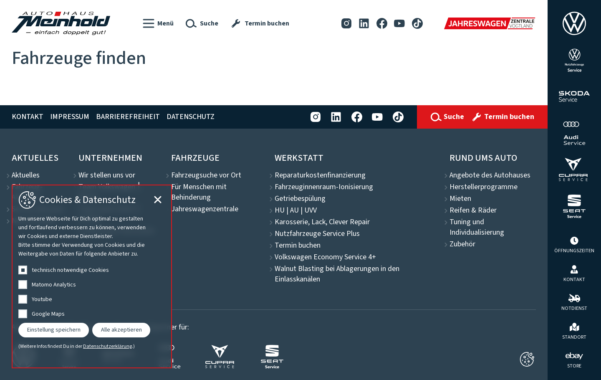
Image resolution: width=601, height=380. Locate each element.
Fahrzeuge (195, 158)
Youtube (42, 299)
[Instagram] (346, 23)
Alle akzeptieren (121, 330)
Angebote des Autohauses (489, 175)
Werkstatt (299, 158)
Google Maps (48, 314)
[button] (158, 23)
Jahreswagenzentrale (204, 209)
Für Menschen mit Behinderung (199, 192)
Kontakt (27, 116)
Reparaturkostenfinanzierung (320, 175)
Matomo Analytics (54, 285)
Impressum (69, 116)
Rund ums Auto (483, 158)
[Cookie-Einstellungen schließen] (527, 359)
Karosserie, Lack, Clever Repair (322, 222)
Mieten (460, 199)
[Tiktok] (417, 23)
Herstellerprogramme (483, 187)
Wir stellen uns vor (106, 175)
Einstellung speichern (54, 330)
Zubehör (462, 244)
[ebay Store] (574, 359)
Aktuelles (35, 158)
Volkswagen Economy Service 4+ (325, 257)
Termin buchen (298, 246)
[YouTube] (399, 23)
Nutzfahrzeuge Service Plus (317, 234)
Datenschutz (191, 116)
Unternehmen (110, 158)
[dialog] (92, 276)
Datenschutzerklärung (107, 346)
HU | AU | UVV (296, 210)
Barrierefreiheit (128, 116)
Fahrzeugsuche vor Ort (206, 175)
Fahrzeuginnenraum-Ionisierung (324, 187)
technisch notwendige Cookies (70, 270)
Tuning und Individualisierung (476, 227)
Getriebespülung (300, 199)
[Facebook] (382, 23)
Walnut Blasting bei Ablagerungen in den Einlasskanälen (337, 274)
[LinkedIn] (364, 23)
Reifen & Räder (473, 210)
